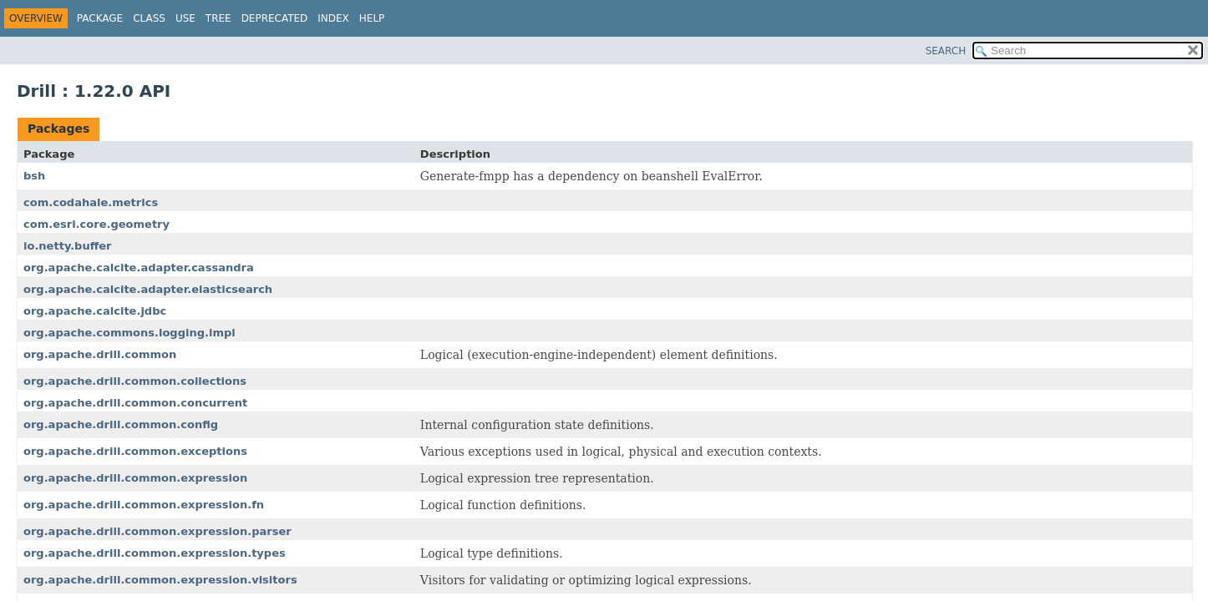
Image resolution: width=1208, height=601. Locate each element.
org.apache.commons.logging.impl (129, 332)
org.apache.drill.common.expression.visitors (160, 579)
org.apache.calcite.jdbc (94, 311)
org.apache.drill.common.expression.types (154, 553)
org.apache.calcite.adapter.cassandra (138, 267)
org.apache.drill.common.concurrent (135, 402)
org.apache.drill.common (99, 354)
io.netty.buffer (67, 246)
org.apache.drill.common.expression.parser (157, 531)
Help (372, 18)
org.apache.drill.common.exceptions (135, 451)
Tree (218, 18)
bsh (34, 175)
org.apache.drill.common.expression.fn (143, 504)
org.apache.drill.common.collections (134, 381)
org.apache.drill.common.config (120, 424)
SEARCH (946, 51)
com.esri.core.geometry (96, 224)
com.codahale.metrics (90, 202)
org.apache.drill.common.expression (135, 478)
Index (333, 18)
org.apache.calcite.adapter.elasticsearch (147, 289)
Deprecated (274, 18)
